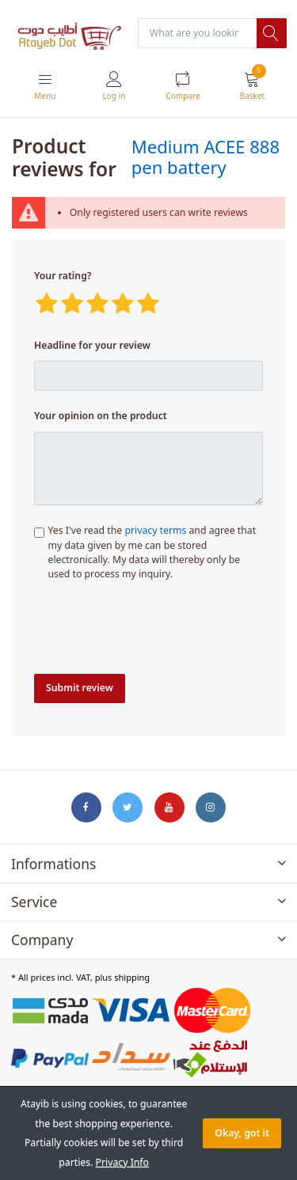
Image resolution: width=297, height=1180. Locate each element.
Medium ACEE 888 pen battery (205, 156)
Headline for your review (92, 345)
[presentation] (154, 632)
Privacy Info (122, 1162)
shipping (132, 977)
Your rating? (62, 275)
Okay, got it (242, 1133)
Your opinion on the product (100, 415)
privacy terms (155, 530)
